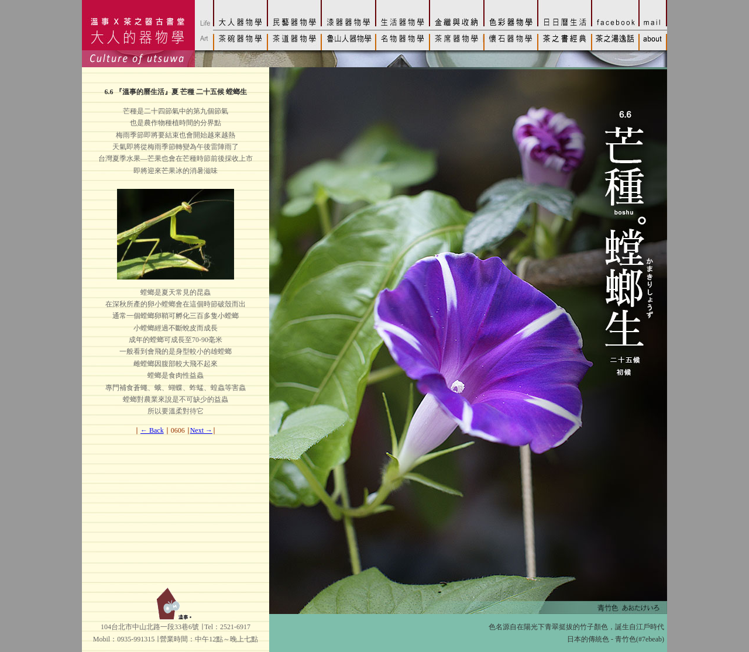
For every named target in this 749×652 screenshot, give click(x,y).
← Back (152, 430)
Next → (201, 430)
